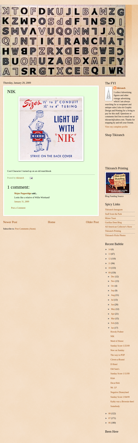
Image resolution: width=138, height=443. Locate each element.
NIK (112, 336)
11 (109, 263)
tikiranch (121, 88)
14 (109, 249)
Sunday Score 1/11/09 (119, 373)
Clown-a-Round (117, 359)
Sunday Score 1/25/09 (120, 346)
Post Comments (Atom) (25, 229)
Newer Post (10, 222)
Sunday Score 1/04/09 (120, 397)
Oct (113, 286)
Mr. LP (113, 387)
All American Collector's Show (118, 227)
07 (109, 418)
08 (109, 413)
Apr (113, 314)
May (113, 309)
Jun (113, 304)
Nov (113, 281)
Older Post (92, 222)
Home (51, 222)
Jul (112, 300)
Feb (113, 323)
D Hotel (113, 364)
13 (109, 254)
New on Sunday (117, 350)
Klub (112, 378)
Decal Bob (115, 383)
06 (109, 423)
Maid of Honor (116, 341)
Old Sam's (114, 369)
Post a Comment (18, 208)
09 (109, 272)
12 (109, 258)
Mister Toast (110, 218)
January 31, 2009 (21, 201)
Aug (113, 295)
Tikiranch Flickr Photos (115, 235)
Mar (113, 318)
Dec (113, 276)
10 (109, 268)
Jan (112, 328)
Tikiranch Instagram (114, 209)
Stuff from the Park (113, 214)
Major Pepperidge (22, 193)
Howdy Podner (116, 332)
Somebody (115, 406)
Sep (113, 290)
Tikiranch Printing (113, 231)
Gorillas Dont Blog (113, 222)
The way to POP (117, 355)
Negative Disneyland (119, 392)
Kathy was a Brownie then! (122, 401)
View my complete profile (116, 127)
